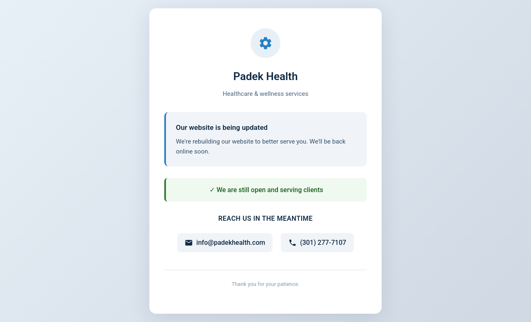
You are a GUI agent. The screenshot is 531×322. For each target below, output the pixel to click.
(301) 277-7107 (317, 243)
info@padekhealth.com (225, 243)
